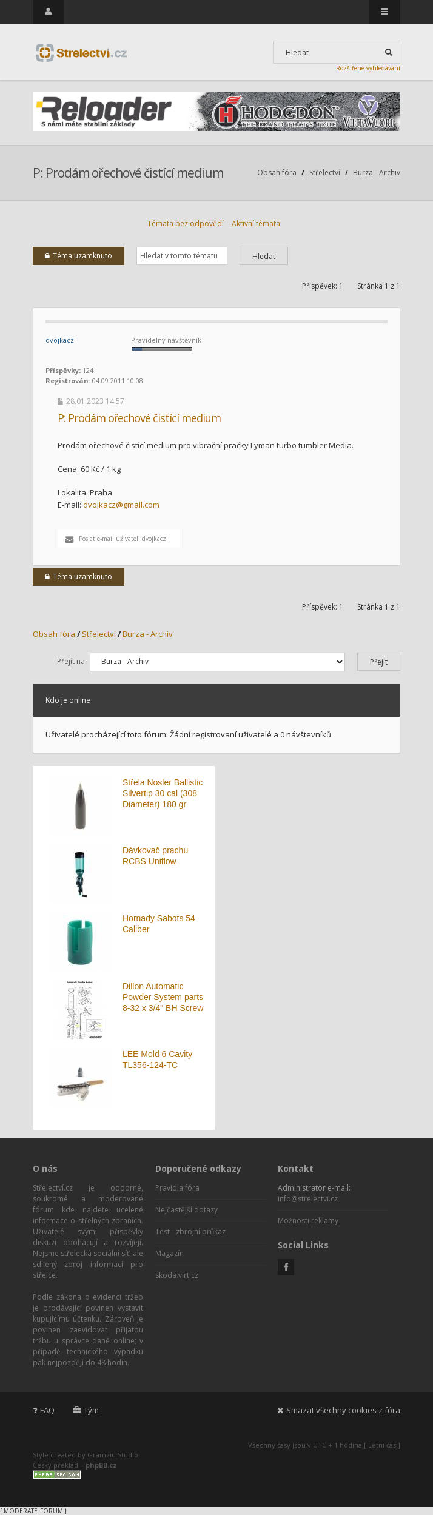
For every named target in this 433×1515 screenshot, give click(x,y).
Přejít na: (72, 661)
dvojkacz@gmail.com (121, 504)
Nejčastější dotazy (186, 1209)
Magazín (169, 1253)
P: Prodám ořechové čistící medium (128, 172)
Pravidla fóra (177, 1188)
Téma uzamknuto (78, 255)
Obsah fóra (277, 172)
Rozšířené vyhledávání (368, 68)
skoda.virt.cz (176, 1275)
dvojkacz (59, 339)
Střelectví (324, 172)
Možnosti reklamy (308, 1220)
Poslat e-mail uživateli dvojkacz (115, 538)
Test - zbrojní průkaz (190, 1231)
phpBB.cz (101, 1465)
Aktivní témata (256, 223)
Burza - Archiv (376, 172)
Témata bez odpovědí (185, 223)
